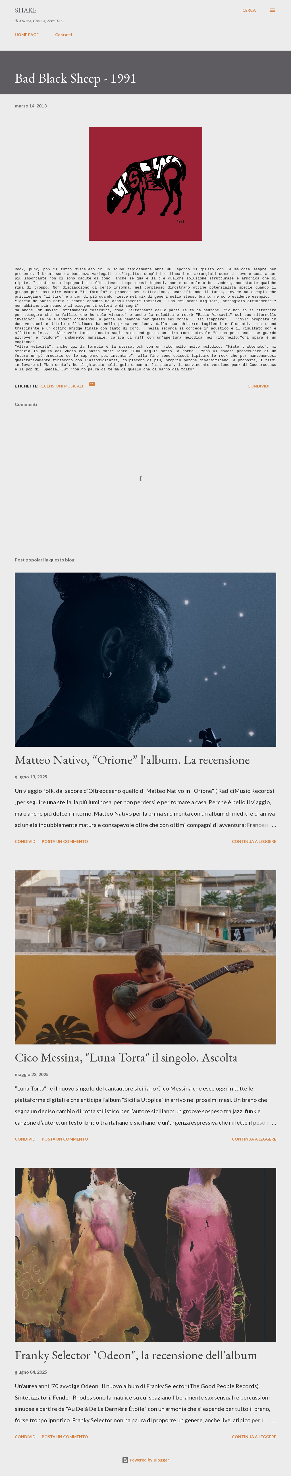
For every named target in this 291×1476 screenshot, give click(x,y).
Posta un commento (65, 841)
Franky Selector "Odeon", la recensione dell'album (136, 1355)
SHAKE (25, 10)
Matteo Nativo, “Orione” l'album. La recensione (132, 759)
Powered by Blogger (145, 1460)
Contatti (63, 34)
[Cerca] (249, 10)
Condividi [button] (258, 385)
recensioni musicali (61, 385)
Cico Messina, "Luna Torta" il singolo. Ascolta (126, 1057)
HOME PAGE (27, 34)
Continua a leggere (254, 841)
